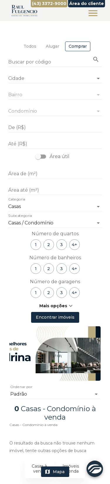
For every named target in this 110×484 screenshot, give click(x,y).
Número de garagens (55, 281)
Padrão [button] (18, 394)
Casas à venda (39, 469)
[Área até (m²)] (55, 190)
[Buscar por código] (55, 62)
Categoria (16, 199)
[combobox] (55, 76)
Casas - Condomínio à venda (33, 425)
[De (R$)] (55, 127)
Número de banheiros (55, 257)
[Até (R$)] (55, 144)
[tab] (30, 46)
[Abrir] (98, 78)
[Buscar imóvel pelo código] (96, 59)
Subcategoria (20, 216)
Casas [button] (14, 206)
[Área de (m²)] (55, 174)
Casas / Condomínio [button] (30, 223)
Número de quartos (55, 233)
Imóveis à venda (70, 469)
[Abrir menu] (93, 13)
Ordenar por (21, 387)
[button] (55, 306)
